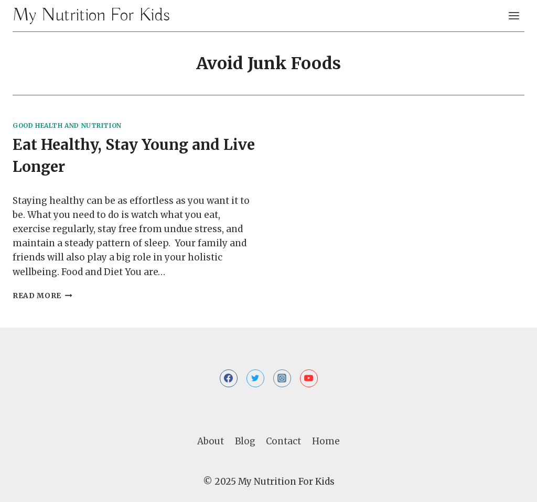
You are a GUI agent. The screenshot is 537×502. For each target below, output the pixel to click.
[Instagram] (282, 378)
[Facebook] (229, 378)
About (210, 441)
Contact (283, 441)
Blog (245, 441)
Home (326, 441)
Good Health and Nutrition (67, 125)
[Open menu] (513, 15)
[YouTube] (309, 378)
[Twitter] (255, 378)
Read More (42, 295)
